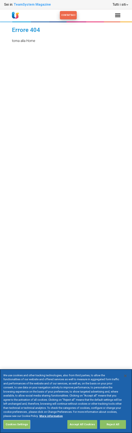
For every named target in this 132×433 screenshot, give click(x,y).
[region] (66, 401)
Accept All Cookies (82, 424)
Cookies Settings (17, 424)
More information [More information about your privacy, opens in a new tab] (51, 416)
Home (30, 41)
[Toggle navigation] (117, 15)
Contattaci (68, 15)
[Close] (125, 375)
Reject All (113, 424)
